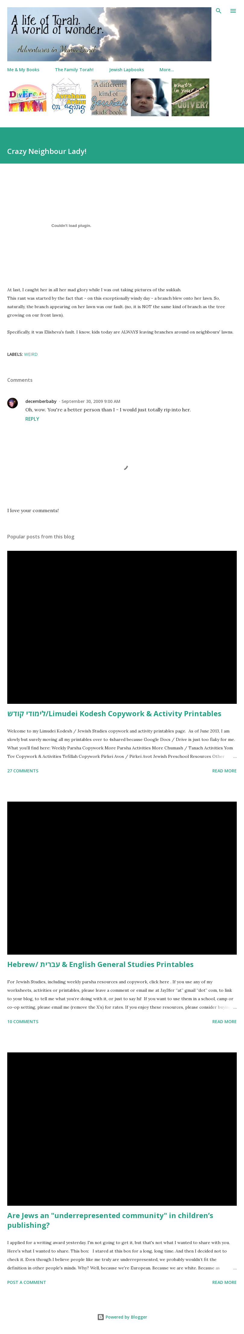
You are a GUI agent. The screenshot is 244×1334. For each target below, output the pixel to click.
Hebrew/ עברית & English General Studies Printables (100, 964)
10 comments (22, 1021)
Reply (32, 419)
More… (167, 69)
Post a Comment (26, 1282)
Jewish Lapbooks (126, 69)
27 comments (22, 771)
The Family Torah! (74, 69)
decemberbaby (41, 401)
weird (31, 354)
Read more (224, 771)
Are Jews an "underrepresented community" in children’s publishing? (110, 1220)
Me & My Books (23, 69)
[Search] (218, 10)
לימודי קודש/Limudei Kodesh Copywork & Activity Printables (114, 713)
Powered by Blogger (122, 1317)
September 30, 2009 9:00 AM (91, 401)
